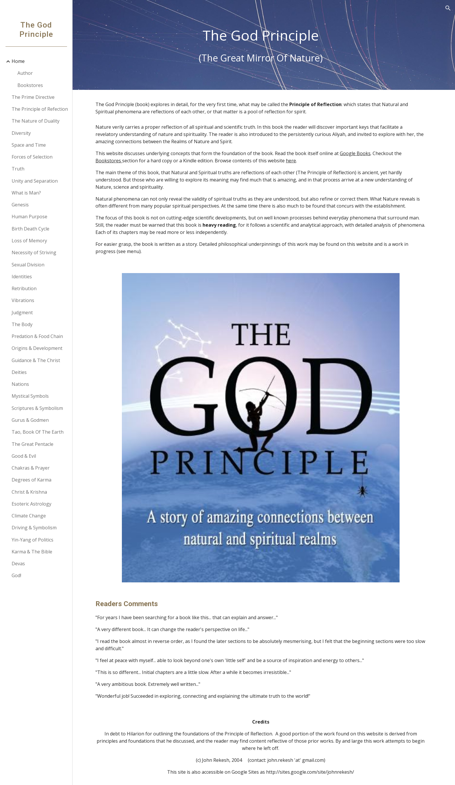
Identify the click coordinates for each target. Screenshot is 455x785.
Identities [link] (22, 276)
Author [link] (25, 73)
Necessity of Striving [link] (34, 252)
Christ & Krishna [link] (29, 492)
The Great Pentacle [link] (32, 444)
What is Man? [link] (26, 193)
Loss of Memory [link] (29, 240)
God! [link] (16, 575)
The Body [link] (22, 324)
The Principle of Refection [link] (40, 109)
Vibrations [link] (23, 300)
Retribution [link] (24, 288)
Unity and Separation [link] (35, 181)
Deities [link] (19, 372)
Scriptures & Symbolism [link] (37, 408)
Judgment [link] (22, 312)
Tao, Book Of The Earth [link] (38, 432)
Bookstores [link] (30, 85)
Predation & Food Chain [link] (37, 336)
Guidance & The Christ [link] (36, 360)
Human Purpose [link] (29, 216)
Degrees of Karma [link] (31, 480)
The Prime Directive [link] (33, 97)
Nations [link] (20, 384)
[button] (448, 8)
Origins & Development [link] (37, 348)
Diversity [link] (21, 133)
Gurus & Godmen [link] (30, 420)
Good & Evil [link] (24, 456)
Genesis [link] (20, 204)
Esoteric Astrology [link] (31, 504)
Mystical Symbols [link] (30, 396)
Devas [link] (18, 563)
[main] (263, 45)
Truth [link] (18, 169)
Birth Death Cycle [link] (30, 229)
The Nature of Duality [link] (35, 121)
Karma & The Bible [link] (32, 551)
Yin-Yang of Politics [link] (32, 540)
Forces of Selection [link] (32, 157)
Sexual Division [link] (28, 264)
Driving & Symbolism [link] (34, 527)
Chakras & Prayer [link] (31, 468)
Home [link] (18, 61)
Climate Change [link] (29, 516)
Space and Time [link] (29, 145)
